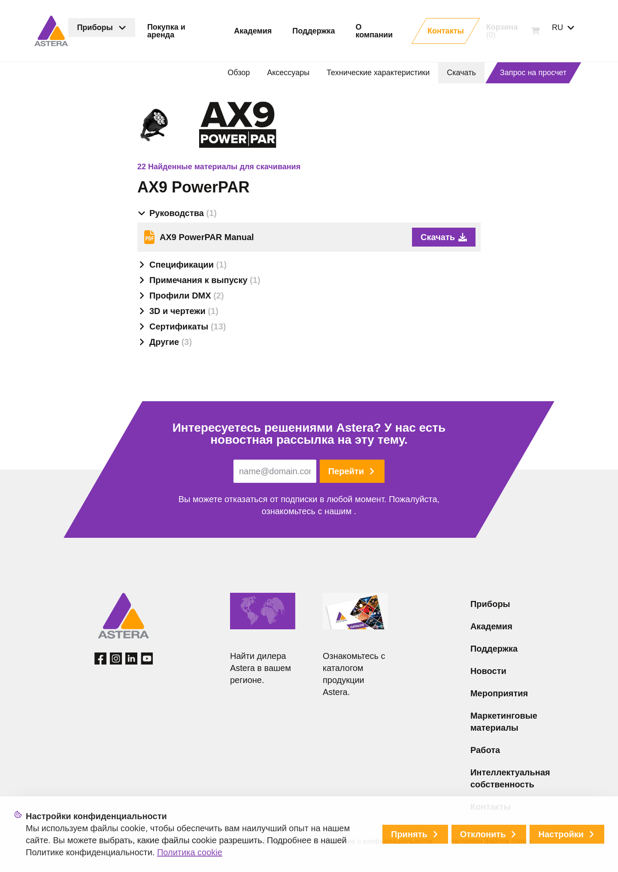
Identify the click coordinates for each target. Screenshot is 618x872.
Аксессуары (288, 72)
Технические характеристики (378, 72)
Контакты (490, 806)
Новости (488, 671)
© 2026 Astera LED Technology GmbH (145, 841)
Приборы (490, 604)
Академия (491, 626)
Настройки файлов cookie (490, 841)
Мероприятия (499, 693)
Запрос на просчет (533, 72)
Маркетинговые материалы (503, 721)
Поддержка (494, 648)
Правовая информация (258, 841)
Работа (485, 750)
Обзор (238, 72)
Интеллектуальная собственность (510, 778)
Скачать (461, 72)
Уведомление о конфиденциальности (372, 841)
